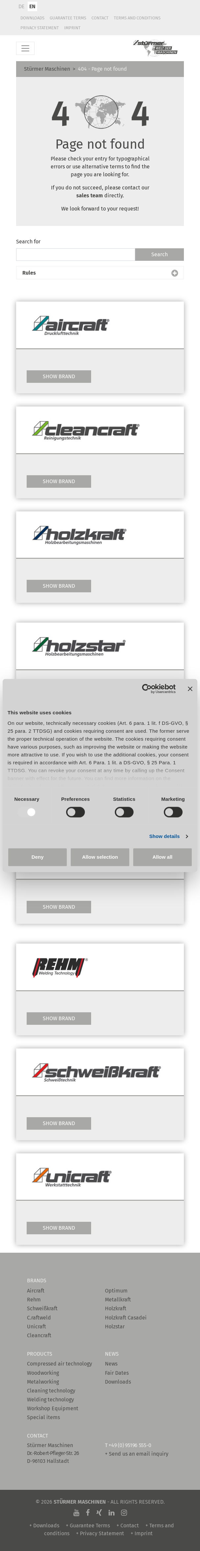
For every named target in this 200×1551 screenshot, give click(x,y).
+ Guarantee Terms (88, 1525)
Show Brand (59, 376)
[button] (100, 273)
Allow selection (100, 857)
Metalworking (43, 1382)
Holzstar (115, 1326)
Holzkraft (115, 1308)
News (111, 1364)
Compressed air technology (59, 1364)
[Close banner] (190, 688)
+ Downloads (44, 1525)
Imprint (72, 27)
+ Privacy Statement (100, 1533)
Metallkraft (118, 1299)
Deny (38, 857)
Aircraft (35, 1291)
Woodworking (43, 1373)
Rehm (34, 1299)
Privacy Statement (39, 27)
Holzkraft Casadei (126, 1318)
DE (21, 6)
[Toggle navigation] (25, 48)
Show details (164, 836)
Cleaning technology (51, 1391)
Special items (43, 1417)
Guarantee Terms (68, 17)
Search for (28, 241)
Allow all (162, 857)
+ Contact (127, 1525)
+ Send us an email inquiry (136, 1454)
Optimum (116, 1291)
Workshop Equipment (52, 1408)
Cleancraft (39, 1335)
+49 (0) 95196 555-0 (130, 1445)
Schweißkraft (42, 1308)
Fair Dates (117, 1373)
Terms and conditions (137, 17)
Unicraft (36, 1326)
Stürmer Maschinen (47, 69)
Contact (100, 17)
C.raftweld (39, 1318)
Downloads (32, 17)
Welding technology (50, 1399)
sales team (90, 195)
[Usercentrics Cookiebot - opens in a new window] (147, 689)
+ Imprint (142, 1533)
